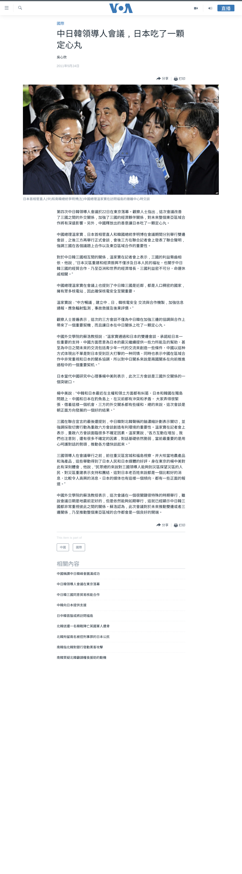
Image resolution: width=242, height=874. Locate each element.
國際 (60, 24)
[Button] (162, 78)
